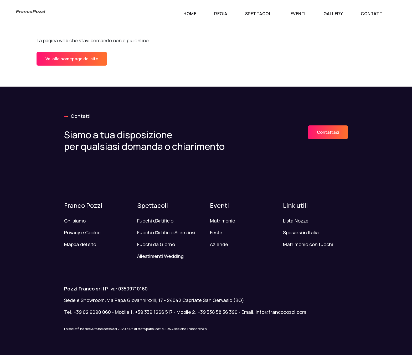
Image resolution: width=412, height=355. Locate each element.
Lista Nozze (295, 221)
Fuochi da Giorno (156, 244)
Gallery (333, 14)
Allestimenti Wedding (160, 256)
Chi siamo (75, 221)
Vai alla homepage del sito (71, 59)
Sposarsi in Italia (301, 232)
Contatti (372, 14)
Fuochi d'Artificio (155, 221)
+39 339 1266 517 (154, 312)
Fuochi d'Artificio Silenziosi (166, 232)
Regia (220, 14)
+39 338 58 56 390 (218, 312)
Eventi (298, 14)
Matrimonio (222, 221)
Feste (216, 232)
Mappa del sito (80, 244)
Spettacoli (259, 14)
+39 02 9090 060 (92, 312)
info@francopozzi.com (281, 312)
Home (189, 14)
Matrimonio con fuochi (308, 244)
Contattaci (328, 132)
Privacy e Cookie (82, 232)
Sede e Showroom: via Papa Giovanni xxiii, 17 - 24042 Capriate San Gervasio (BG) (154, 300)
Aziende (219, 244)
